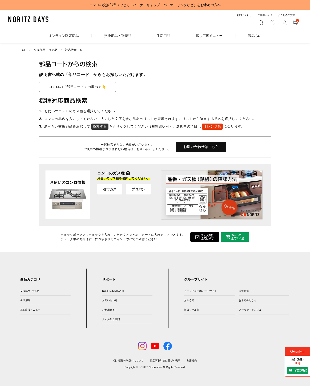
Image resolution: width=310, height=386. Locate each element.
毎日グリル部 (191, 309)
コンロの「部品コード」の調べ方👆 (77, 87)
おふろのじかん (248, 300)
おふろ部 (189, 300)
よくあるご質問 (286, 15)
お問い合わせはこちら (201, 147)
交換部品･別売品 (29, 290)
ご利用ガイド (264, 15)
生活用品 (163, 35)
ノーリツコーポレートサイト (200, 290)
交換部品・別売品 (117, 35)
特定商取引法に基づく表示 (165, 360)
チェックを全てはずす (207, 237)
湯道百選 (244, 290)
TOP (23, 50)
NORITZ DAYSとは (113, 290)
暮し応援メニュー (209, 35)
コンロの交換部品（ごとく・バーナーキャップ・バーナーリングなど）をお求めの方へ (155, 5)
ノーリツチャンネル (250, 309)
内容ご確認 (300, 370)
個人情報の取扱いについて (128, 360)
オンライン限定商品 (63, 35)
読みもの (255, 35)
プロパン (138, 189)
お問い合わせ (244, 15)
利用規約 (192, 360)
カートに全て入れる (237, 237)
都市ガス (109, 189)
